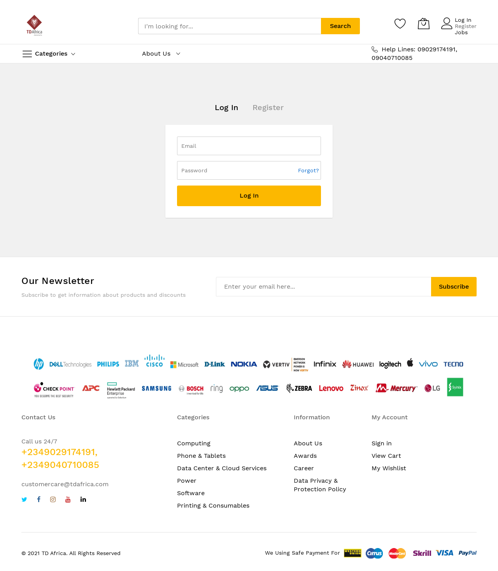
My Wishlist (389, 468)
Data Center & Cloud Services (222, 468)
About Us (308, 443)
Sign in (382, 443)
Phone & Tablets (201, 455)
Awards (305, 455)
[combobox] (229, 26)
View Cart (386, 455)
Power (186, 480)
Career (304, 468)
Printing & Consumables (213, 505)
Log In (463, 20)
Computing (193, 443)
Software (191, 493)
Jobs (461, 32)
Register (466, 26)
